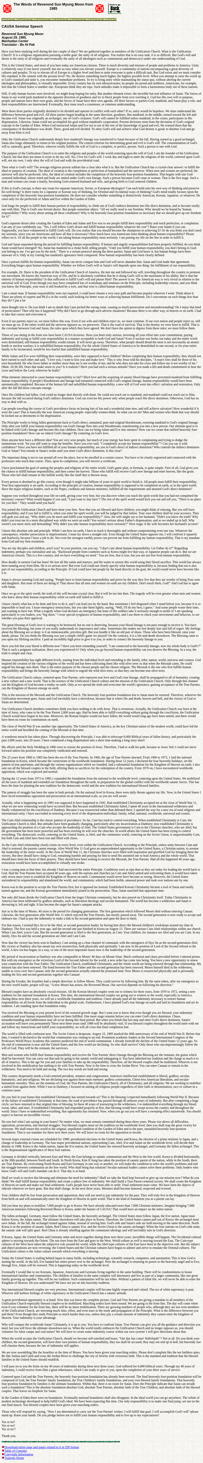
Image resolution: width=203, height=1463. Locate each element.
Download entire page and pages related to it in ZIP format (41, 1447)
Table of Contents (15, 1450)
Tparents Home (14, 1458)
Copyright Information (18, 1454)
